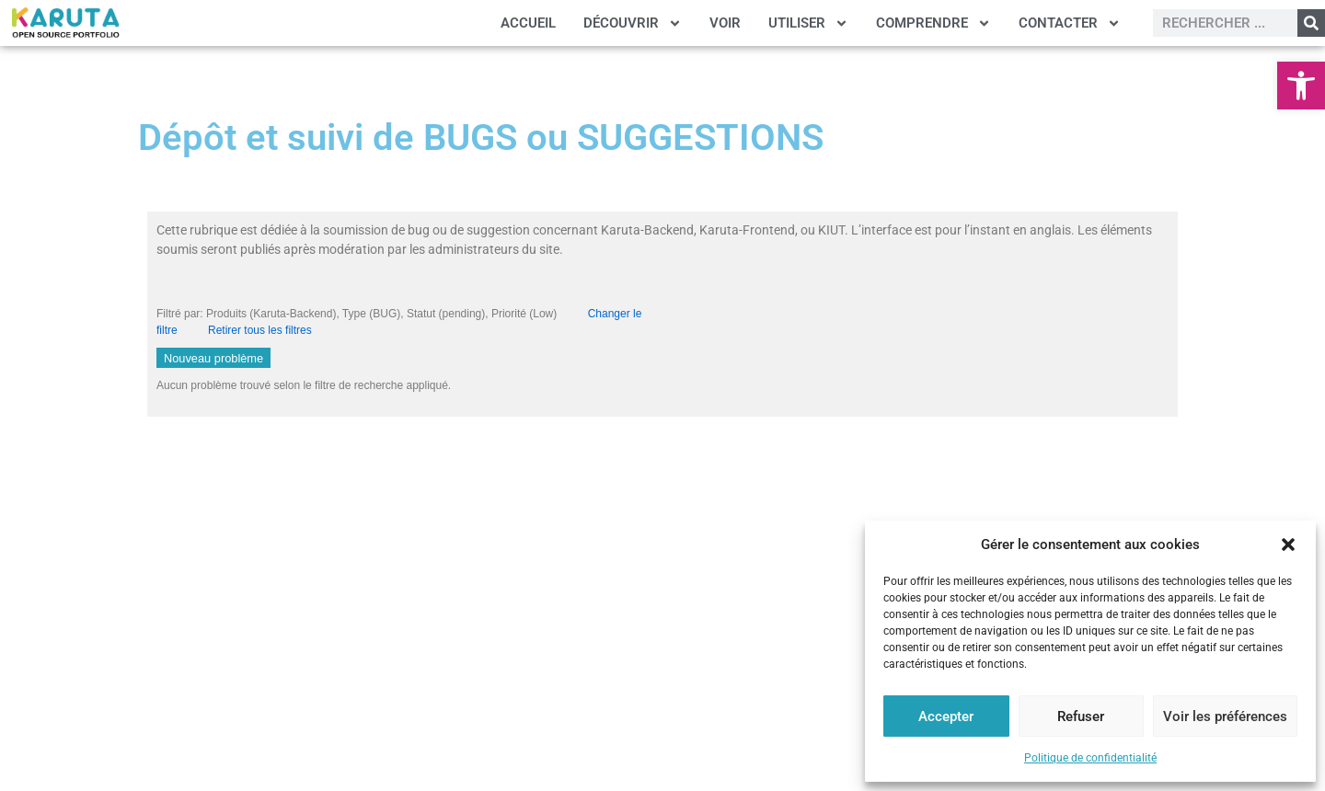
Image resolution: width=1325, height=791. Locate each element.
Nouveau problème (213, 358)
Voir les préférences (1225, 716)
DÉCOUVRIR (632, 23)
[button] (1301, 85)
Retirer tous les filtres (260, 330)
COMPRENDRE (933, 23)
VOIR (725, 23)
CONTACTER (1070, 23)
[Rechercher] (1311, 23)
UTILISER (808, 23)
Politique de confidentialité (1090, 757)
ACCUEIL (528, 23)
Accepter (946, 716)
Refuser (1080, 716)
